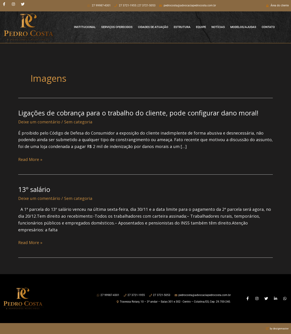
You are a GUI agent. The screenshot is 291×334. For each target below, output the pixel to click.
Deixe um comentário (39, 121)
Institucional (85, 27)
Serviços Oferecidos (117, 27)
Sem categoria (78, 121)
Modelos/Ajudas (243, 27)
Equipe (201, 27)
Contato (268, 27)
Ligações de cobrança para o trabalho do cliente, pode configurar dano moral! (143, 112)
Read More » (30, 159)
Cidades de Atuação (153, 27)
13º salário (35, 189)
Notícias (218, 27)
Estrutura (182, 27)
